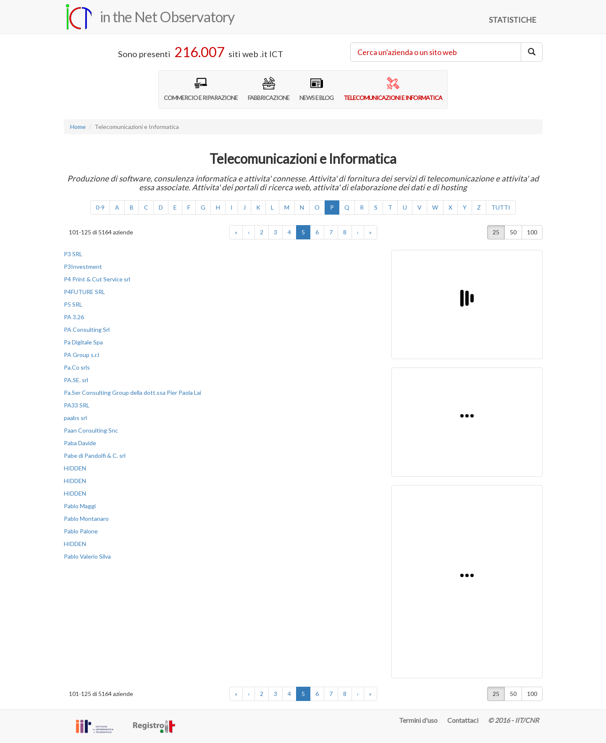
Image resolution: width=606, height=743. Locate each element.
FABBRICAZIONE (268, 89)
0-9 (100, 207)
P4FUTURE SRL (84, 291)
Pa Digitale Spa (83, 342)
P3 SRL (73, 253)
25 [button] (496, 232)
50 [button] (513, 232)
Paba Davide (80, 442)
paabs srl (75, 417)
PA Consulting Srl (87, 329)
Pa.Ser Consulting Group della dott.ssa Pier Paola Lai (132, 392)
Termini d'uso (418, 720)
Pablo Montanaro (86, 518)
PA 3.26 (74, 316)
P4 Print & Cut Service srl (97, 279)
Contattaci (462, 720)
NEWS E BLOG (316, 89)
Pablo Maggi (80, 505)
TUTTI (500, 207)
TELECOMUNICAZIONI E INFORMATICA (393, 89)
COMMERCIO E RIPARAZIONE (201, 89)
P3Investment (83, 266)
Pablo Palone (81, 531)
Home (78, 126)
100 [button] (532, 232)
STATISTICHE (512, 19)
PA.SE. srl (76, 379)
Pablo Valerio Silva (87, 556)
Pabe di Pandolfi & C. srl (95, 455)
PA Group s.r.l (81, 354)
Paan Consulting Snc (91, 430)
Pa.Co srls (77, 367)
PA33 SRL (76, 405)
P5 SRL (73, 304)
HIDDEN (75, 468)
